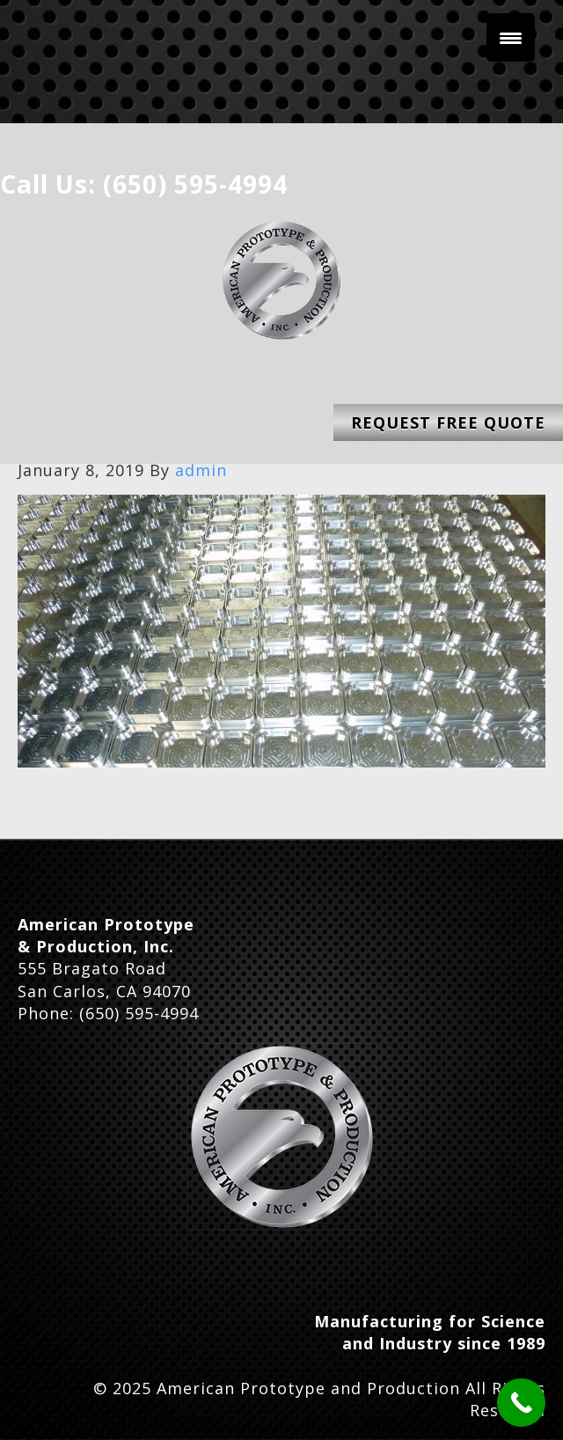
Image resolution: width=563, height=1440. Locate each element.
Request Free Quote (448, 422)
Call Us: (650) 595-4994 (144, 184)
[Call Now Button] (521, 1402)
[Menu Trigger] (510, 37)
